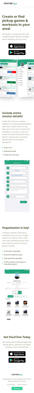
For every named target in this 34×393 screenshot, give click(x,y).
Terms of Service (22, 384)
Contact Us (17, 388)
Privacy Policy (11, 384)
